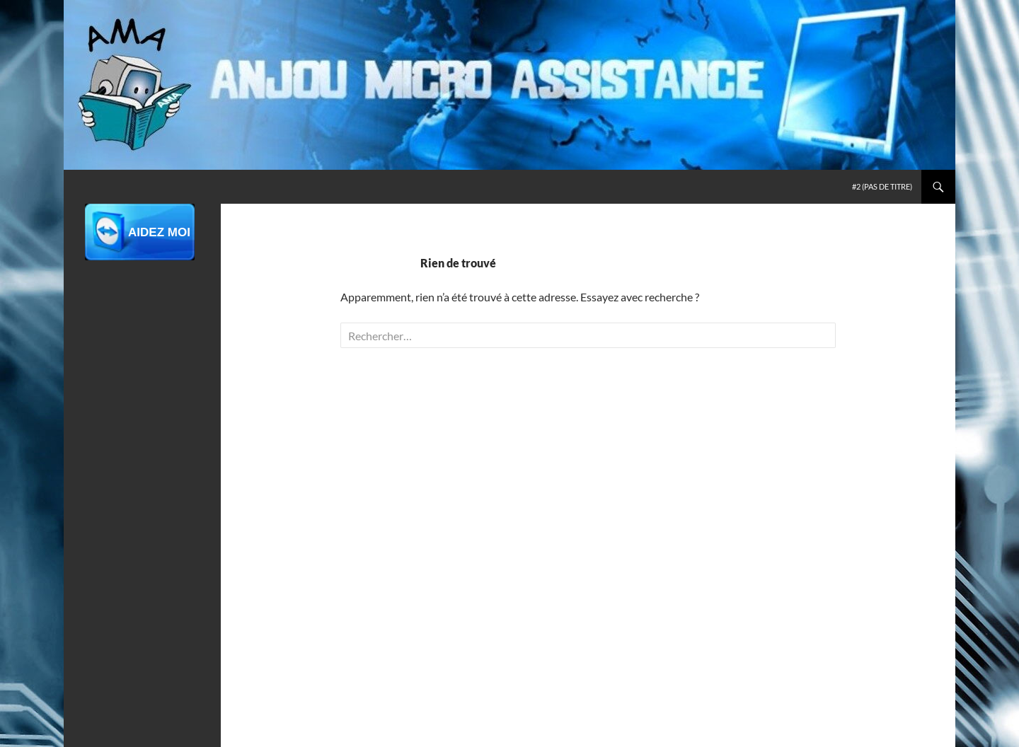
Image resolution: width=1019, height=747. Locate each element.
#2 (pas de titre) (882, 186)
